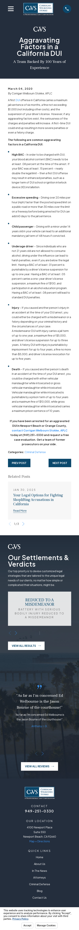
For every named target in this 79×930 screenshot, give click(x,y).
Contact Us (39, 897)
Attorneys (39, 877)
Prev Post (19, 463)
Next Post (60, 463)
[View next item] (23, 524)
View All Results (26, 645)
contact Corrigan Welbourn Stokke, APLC (39, 430)
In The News (39, 870)
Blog (39, 891)
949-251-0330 (39, 811)
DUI (17, 100)
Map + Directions (39, 841)
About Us (39, 864)
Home (39, 857)
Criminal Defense (35, 452)
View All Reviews (39, 766)
